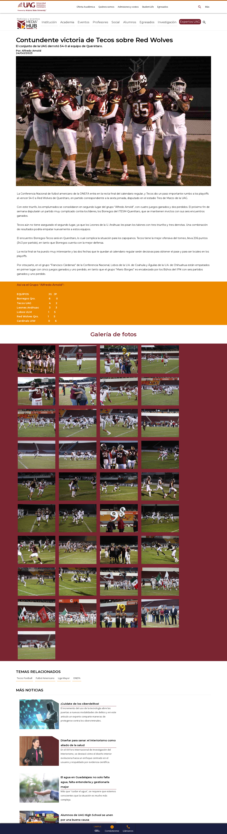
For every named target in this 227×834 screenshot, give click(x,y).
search (204, 22)
